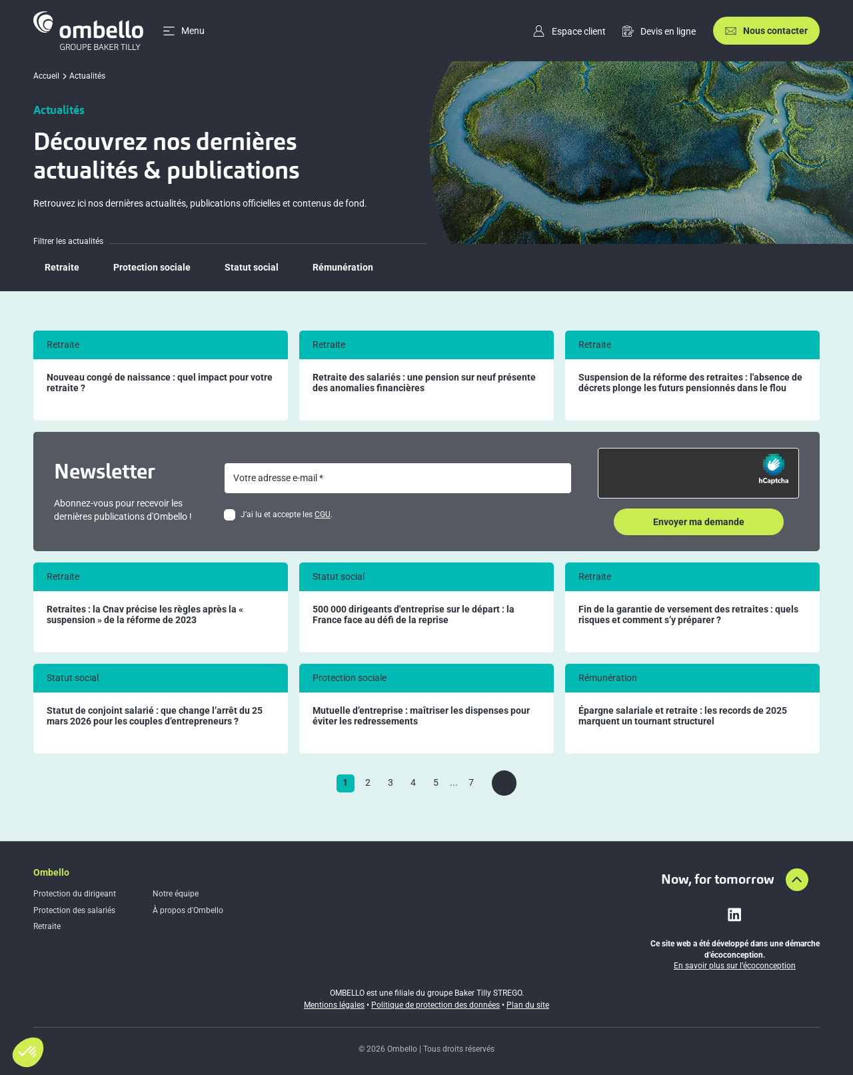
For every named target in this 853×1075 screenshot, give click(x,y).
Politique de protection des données (435, 1005)
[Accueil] (88, 30)
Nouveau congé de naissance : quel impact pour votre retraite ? (160, 383)
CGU (323, 514)
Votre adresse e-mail (275, 478)
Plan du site (527, 1005)
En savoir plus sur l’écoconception (735, 965)
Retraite (47, 926)
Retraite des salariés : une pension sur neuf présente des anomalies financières (424, 383)
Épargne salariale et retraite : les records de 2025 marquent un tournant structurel (682, 716)
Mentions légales (334, 1005)
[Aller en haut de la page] (797, 879)
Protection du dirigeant (74, 893)
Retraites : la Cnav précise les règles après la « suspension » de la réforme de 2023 (145, 614)
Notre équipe (176, 893)
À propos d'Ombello (188, 910)
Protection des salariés (74, 910)
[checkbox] (229, 515)
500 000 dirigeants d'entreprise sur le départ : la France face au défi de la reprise (413, 614)
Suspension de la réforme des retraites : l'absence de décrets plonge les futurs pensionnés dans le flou (690, 383)
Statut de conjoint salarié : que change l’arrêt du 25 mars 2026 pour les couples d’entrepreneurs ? (155, 716)
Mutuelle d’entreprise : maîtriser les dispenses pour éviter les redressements (421, 716)
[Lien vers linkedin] (734, 914)
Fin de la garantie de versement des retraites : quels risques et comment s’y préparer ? (688, 614)
